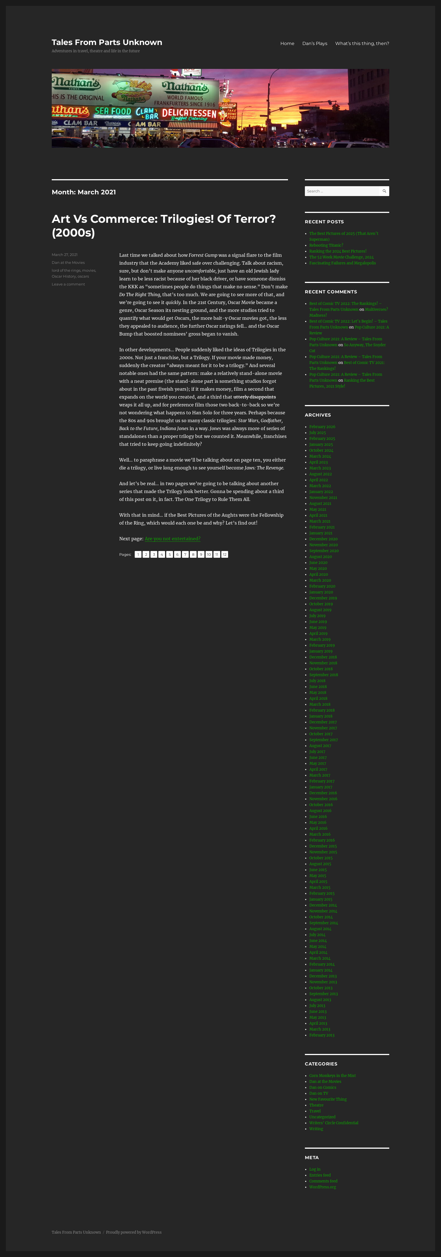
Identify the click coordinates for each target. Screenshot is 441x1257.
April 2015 (318, 881)
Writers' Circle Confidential (333, 1123)
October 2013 (320, 988)
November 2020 (323, 545)
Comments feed (323, 1181)
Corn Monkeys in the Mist (332, 1075)
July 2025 (317, 432)
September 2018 (323, 675)
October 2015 (321, 858)
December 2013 (323, 976)
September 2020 (324, 550)
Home (287, 43)
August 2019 (320, 610)
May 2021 (317, 509)
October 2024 (321, 450)
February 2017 (322, 781)
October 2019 (321, 604)
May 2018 (317, 692)
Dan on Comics (322, 1087)
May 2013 (317, 1017)
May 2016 (318, 822)
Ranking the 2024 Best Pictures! (338, 251)
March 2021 (319, 521)
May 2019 (318, 627)
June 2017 (318, 757)
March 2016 (320, 834)
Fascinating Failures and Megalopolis (342, 263)
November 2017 (323, 728)
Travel (315, 1111)
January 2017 (320, 787)
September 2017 (323, 739)
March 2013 (319, 1029)
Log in (315, 1169)
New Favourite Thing (328, 1099)
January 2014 (320, 970)
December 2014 (323, 905)
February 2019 (322, 645)
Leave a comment (68, 284)
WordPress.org (322, 1187)
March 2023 (320, 468)
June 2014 (318, 940)
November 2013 (323, 982)
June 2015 (318, 869)
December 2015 (323, 846)
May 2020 (318, 568)
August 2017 (320, 745)
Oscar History (64, 276)
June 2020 (318, 562)
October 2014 (321, 917)
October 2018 (321, 669)
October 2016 (321, 804)
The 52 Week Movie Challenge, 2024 (341, 257)
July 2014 (317, 934)
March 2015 (319, 887)
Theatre (316, 1105)
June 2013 (318, 1011)
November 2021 (323, 497)
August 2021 (320, 503)
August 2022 (320, 474)
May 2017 (317, 763)
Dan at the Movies (68, 262)
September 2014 (323, 923)
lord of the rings (66, 270)
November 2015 (323, 852)
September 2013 (323, 993)
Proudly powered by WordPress (134, 1232)
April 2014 (318, 952)
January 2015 (320, 899)
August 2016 (320, 810)
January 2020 (321, 592)
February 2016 (322, 840)
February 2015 (322, 893)
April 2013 (318, 1023)
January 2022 (321, 491)
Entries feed (320, 1175)
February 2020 (322, 586)
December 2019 (323, 598)
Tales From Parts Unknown (107, 42)
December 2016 (323, 793)
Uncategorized (322, 1117)
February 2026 (322, 426)
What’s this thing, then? (362, 43)
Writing (316, 1128)
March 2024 (320, 456)
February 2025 (322, 438)
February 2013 (321, 1035)
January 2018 (320, 716)
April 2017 (318, 769)
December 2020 (323, 539)
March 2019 (320, 639)
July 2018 (317, 680)
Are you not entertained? (173, 538)
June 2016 (318, 816)
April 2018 (318, 698)
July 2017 (317, 751)
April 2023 (318, 462)
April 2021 (318, 515)
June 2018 (318, 686)
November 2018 (323, 663)
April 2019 (318, 633)
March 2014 (319, 958)
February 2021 (322, 527)
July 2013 (317, 1005)
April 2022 (318, 480)
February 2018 (322, 710)
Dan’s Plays (314, 43)
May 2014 (317, 946)
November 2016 (323, 799)
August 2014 (320, 929)
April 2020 (318, 574)
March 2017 (319, 775)
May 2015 (317, 875)
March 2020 (320, 580)
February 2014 (322, 964)
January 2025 (321, 444)
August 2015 (320, 864)
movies (88, 270)
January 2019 (321, 651)
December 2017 (323, 722)
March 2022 (320, 486)
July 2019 (317, 615)
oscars (83, 276)
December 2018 (323, 657)
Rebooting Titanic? (326, 245)
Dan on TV (318, 1093)
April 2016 (318, 828)
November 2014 (323, 911)
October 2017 (321, 734)
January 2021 (320, 533)
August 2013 (320, 999)
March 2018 (319, 704)
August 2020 (320, 556)
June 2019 (318, 621)
